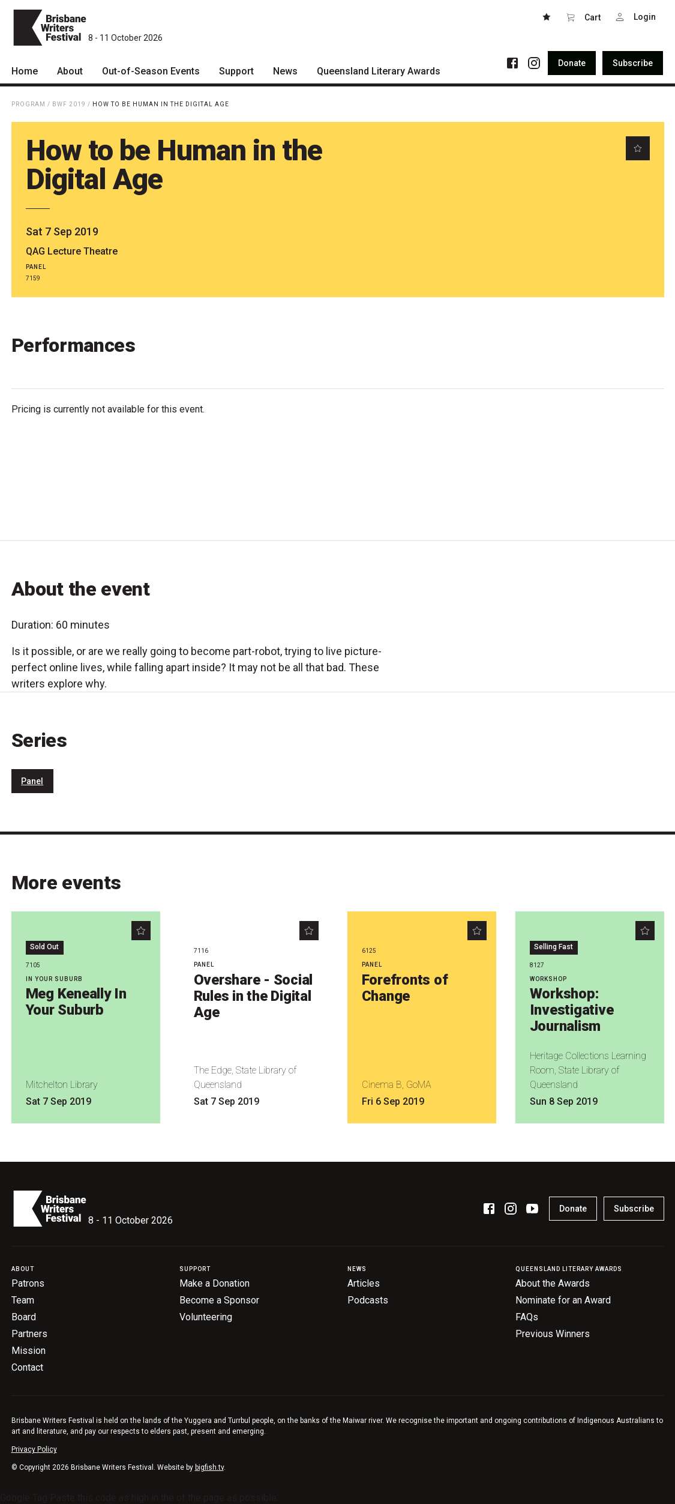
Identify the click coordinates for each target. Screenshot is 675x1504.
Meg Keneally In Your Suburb (76, 1001)
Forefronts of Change (405, 987)
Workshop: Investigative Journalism (572, 1009)
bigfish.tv (209, 1467)
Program (28, 104)
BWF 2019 (69, 104)
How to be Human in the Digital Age (160, 104)
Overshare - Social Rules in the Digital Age (253, 996)
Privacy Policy (34, 1449)
